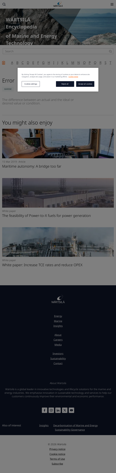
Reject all (64, 84)
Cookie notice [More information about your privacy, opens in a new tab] (73, 77)
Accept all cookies (85, 84)
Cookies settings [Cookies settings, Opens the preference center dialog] (30, 84)
